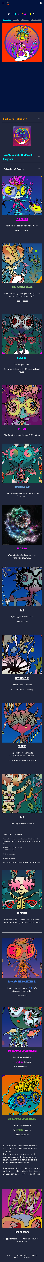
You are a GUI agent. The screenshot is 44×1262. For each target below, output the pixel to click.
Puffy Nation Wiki (22, 1255)
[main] (22, 16)
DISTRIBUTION (22, 678)
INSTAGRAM (36, 20)
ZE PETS (22, 746)
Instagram (34, 1255)
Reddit (9, 1255)
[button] (3, 3)
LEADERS (22, 357)
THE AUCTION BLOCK (22, 286)
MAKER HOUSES (22, 486)
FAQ (22, 610)
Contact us (26, 1257)
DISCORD (7, 20)
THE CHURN (22, 219)
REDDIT (16, 20)
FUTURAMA (22, 548)
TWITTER (25, 20)
